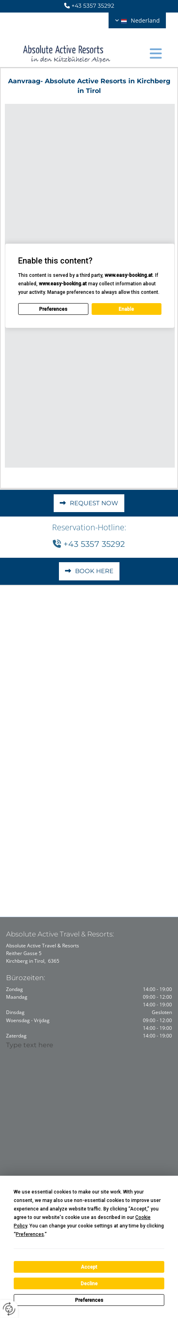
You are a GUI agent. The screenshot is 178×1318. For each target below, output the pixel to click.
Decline (89, 1283)
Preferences (89, 1300)
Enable (126, 309)
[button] (156, 51)
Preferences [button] (30, 1234)
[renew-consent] (9, 1309)
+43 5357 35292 (92, 5)
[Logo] (67, 51)
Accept (89, 1267)
